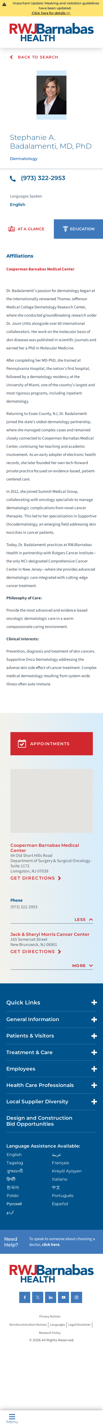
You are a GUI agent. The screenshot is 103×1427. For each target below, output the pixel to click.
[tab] (51, 920)
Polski (13, 1195)
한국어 (13, 1187)
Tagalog (15, 1162)
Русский (14, 1203)
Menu (12, 1419)
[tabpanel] (51, 469)
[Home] (51, 32)
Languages (57, 1325)
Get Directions (32, 878)
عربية (56, 1154)
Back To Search (34, 57)
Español (60, 1203)
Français (60, 1162)
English (14, 1154)
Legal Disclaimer (79, 1325)
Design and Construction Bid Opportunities (39, 1121)
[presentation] (26, 229)
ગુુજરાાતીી (15, 1171)
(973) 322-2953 (37, 177)
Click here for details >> (51, 13)
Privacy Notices (49, 1316)
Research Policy (50, 1333)
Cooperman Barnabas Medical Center (40, 269)
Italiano (59, 1179)
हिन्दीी (11, 1179)
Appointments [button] (44, 743)
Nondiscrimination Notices (28, 1325)
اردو (10, 1211)
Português (62, 1195)
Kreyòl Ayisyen (67, 1171)
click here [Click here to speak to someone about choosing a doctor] (51, 1245)
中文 (56, 1187)
